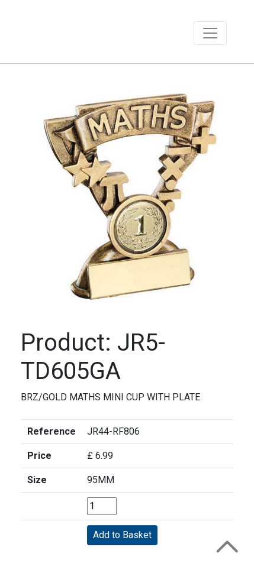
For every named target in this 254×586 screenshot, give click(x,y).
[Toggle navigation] (210, 33)
